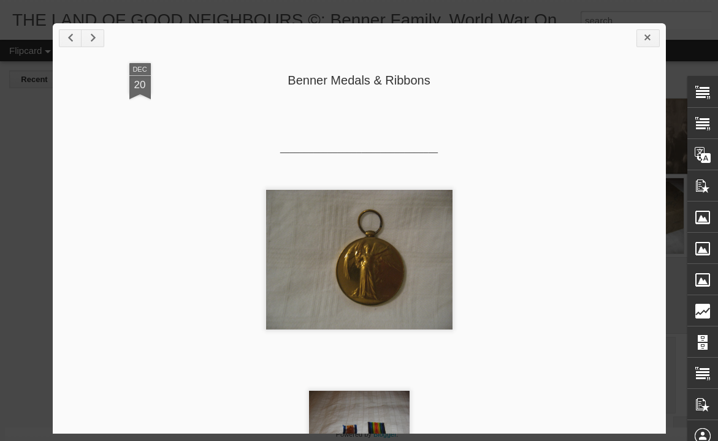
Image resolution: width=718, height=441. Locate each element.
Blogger (384, 434)
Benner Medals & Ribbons (359, 80)
